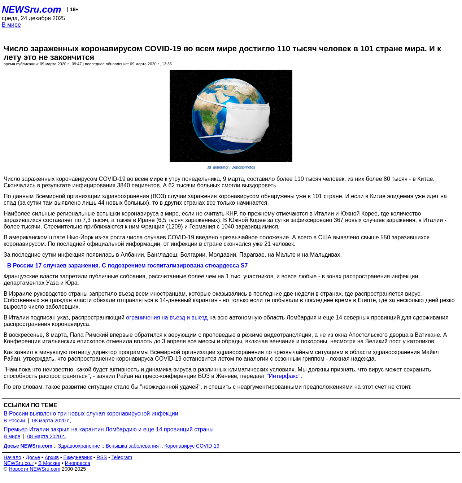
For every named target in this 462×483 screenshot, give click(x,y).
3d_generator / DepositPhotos (231, 167)
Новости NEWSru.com (34, 469)
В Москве (49, 463)
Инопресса (78, 463)
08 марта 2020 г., (51, 420)
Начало (12, 457)
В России (14, 420)
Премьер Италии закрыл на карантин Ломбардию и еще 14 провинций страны (109, 429)
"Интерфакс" (284, 376)
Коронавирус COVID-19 (191, 446)
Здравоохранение (79, 446)
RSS (101, 457)
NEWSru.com (31, 9)
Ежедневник (78, 457)
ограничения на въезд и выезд (167, 317)
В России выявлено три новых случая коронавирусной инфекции (91, 413)
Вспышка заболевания (132, 446)
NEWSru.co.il (19, 463)
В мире (11, 25)
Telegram (122, 457)
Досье (33, 457)
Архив (52, 457)
